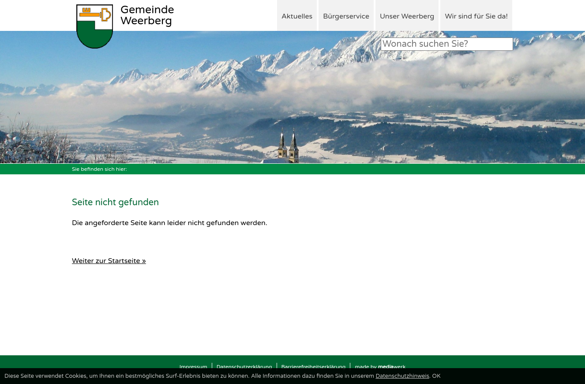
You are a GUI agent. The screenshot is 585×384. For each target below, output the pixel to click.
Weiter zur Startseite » (109, 260)
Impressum (193, 367)
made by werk (380, 367)
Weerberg (147, 15)
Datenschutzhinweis (402, 376)
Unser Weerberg (407, 16)
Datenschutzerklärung (244, 367)
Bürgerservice (346, 16)
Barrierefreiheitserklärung (313, 367)
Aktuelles (296, 16)
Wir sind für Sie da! (476, 16)
